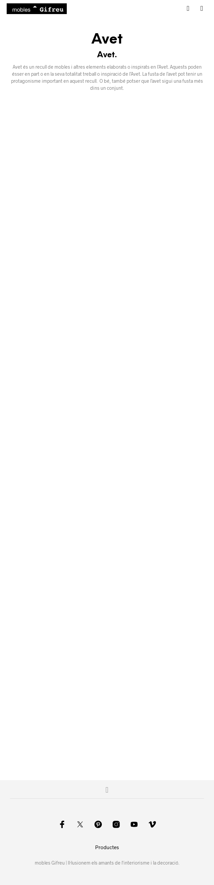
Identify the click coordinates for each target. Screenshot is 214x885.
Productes (107, 847)
